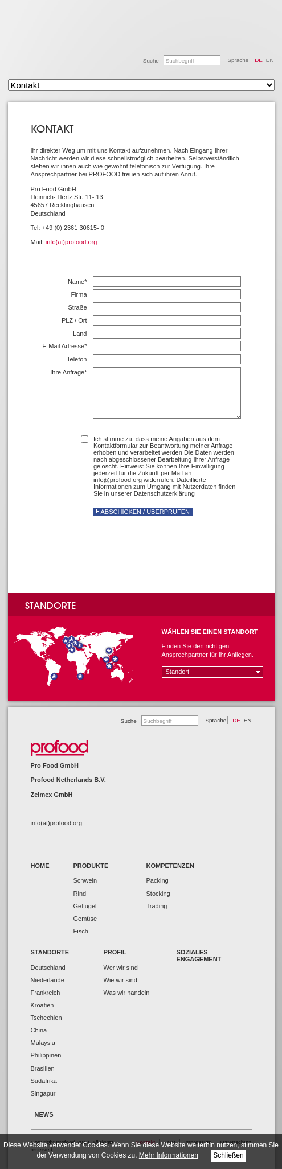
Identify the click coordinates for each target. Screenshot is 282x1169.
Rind (80, 893)
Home (40, 865)
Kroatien (42, 1005)
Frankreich (45, 992)
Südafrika (44, 1080)
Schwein (85, 880)
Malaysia (43, 1042)
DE (236, 720)
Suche (151, 60)
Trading (156, 906)
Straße (77, 307)
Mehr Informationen (168, 1155)
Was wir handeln (127, 992)
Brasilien (43, 1068)
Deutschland (48, 967)
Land (80, 333)
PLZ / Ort (74, 320)
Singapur (43, 1093)
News (44, 1114)
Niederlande (47, 980)
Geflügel (85, 906)
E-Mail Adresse (64, 346)
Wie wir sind (120, 980)
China (39, 1030)
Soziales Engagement (199, 955)
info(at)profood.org (71, 241)
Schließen (228, 1155)
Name (77, 281)
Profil (115, 952)
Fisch (80, 931)
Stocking (158, 893)
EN (248, 720)
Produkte (91, 865)
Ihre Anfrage (68, 372)
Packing (157, 880)
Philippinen (46, 1055)
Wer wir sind (121, 967)
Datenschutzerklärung (164, 493)
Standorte (50, 952)
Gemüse (85, 918)
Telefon (77, 359)
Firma (79, 294)
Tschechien (46, 1017)
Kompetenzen (170, 865)
